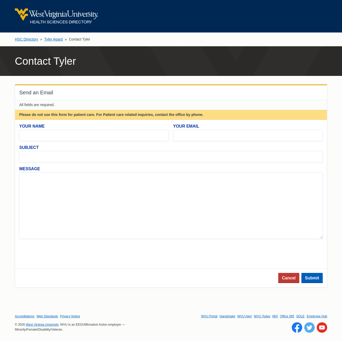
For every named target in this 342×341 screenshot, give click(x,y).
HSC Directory (26, 39)
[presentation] (58, 254)
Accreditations (24, 316)
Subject (29, 147)
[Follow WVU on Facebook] (297, 327)
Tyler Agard (53, 39)
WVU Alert (244, 316)
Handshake (227, 316)
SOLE (300, 316)
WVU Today (262, 316)
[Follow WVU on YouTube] (322, 327)
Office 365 (287, 316)
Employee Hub (317, 316)
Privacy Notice (70, 316)
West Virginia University (42, 324)
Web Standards (47, 316)
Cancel (288, 278)
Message (29, 169)
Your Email (186, 126)
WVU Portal (209, 316)
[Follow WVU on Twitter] (309, 327)
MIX (275, 316)
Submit (312, 278)
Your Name (32, 126)
